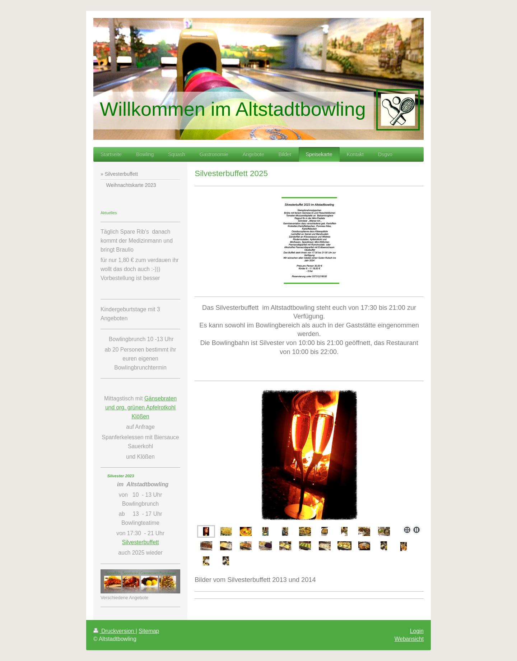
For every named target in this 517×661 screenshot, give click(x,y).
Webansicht (409, 639)
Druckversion (114, 631)
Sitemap (149, 631)
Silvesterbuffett (140, 542)
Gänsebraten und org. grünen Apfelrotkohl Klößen (141, 407)
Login (417, 631)
